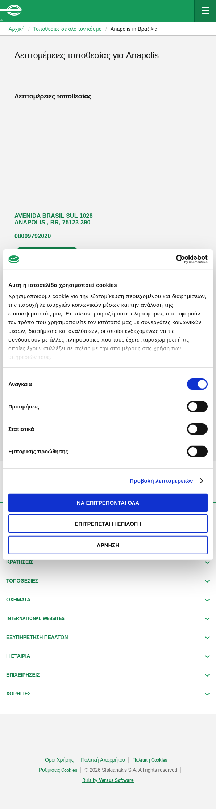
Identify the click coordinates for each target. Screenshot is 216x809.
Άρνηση (108, 545)
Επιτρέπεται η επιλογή (108, 524)
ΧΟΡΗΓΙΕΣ (108, 693)
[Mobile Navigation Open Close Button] (205, 11)
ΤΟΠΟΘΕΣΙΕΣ (108, 580)
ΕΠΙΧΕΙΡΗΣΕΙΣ (108, 675)
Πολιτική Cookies (149, 760)
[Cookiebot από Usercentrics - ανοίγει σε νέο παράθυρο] (176, 259)
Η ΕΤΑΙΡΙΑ (108, 656)
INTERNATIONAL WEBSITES (108, 618)
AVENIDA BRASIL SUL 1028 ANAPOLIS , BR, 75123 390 (53, 219)
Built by (108, 780)
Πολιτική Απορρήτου (103, 760)
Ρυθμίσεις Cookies (58, 770)
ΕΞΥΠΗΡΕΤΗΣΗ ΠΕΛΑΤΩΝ (108, 637)
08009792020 (32, 236)
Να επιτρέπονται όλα (108, 502)
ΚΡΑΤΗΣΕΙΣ (108, 562)
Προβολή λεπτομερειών (161, 481)
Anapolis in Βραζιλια (134, 29)
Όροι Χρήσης (59, 760)
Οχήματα (108, 599)
